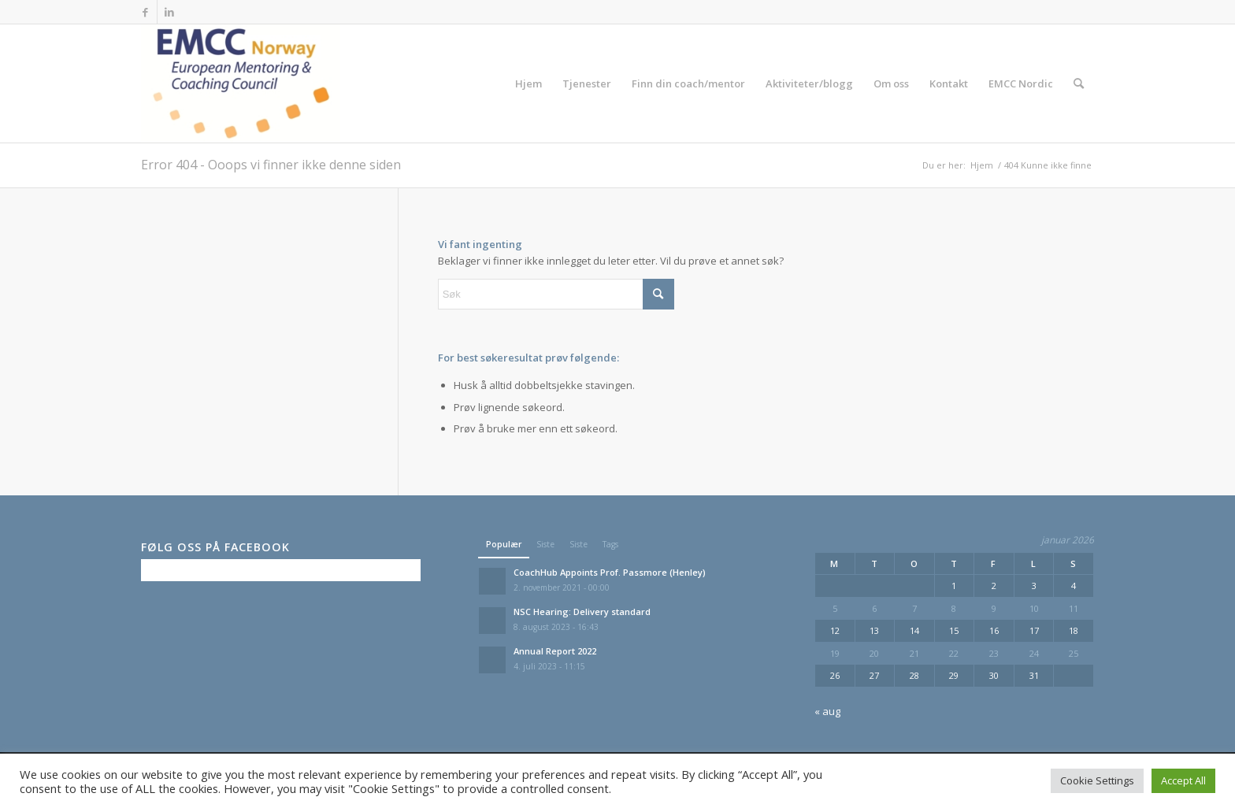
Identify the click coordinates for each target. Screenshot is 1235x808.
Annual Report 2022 (555, 651)
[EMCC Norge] (240, 83)
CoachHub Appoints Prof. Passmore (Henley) (610, 572)
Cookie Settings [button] (1097, 780)
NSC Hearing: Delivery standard (582, 611)
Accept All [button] (1183, 780)
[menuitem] (528, 83)
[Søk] (1078, 83)
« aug (827, 711)
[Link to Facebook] (145, 12)
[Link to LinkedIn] (169, 12)
